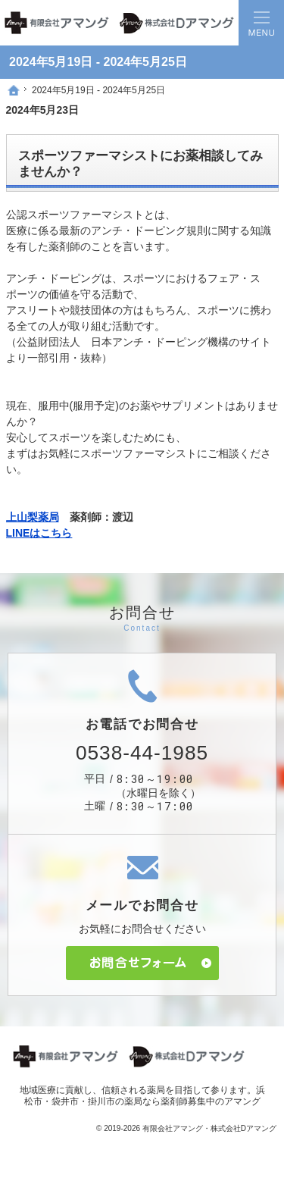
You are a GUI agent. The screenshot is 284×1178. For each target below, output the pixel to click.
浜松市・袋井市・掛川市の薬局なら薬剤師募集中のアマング (144, 1096)
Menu (261, 22)
